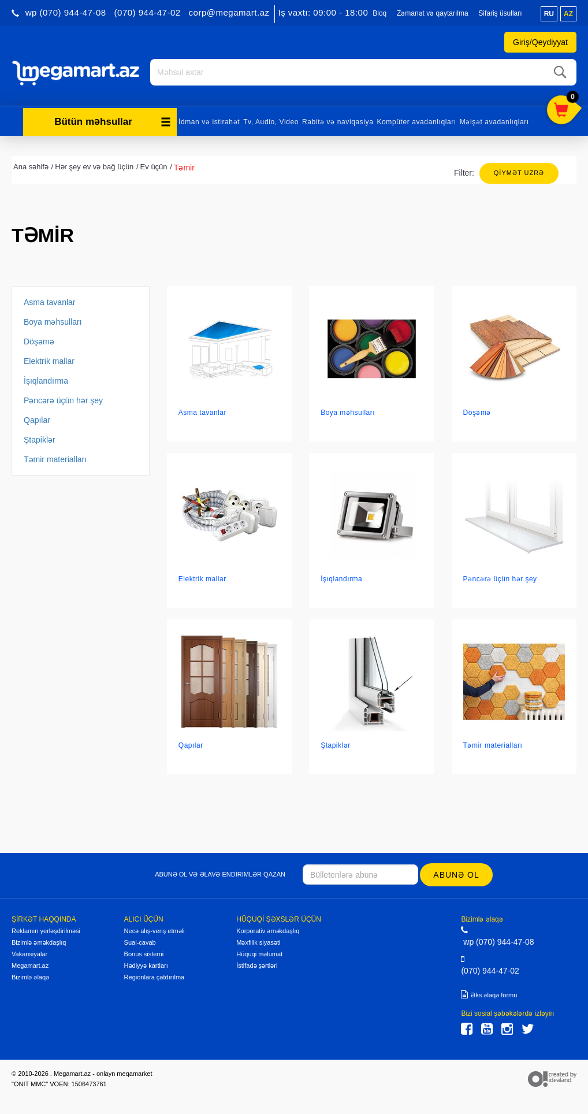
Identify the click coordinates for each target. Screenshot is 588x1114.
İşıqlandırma (46, 379)
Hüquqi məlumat (259, 952)
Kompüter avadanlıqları (416, 120)
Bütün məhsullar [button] (112, 119)
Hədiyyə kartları (146, 963)
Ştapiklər (39, 438)
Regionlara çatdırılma (154, 975)
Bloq (379, 13)
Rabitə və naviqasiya (337, 120)
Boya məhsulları (53, 320)
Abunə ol (457, 873)
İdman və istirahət (209, 120)
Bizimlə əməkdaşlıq (39, 940)
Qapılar (37, 418)
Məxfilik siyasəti (258, 940)
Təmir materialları (55, 457)
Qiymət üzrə (519, 171)
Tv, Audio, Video (271, 120)
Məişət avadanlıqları (494, 120)
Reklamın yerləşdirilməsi (46, 929)
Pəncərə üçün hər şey (63, 398)
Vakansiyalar (29, 952)
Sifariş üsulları (500, 13)
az (568, 14)
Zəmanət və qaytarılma (432, 13)
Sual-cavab (140, 940)
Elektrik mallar (49, 359)
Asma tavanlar (49, 300)
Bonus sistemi (143, 952)
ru (549, 14)
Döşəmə (39, 339)
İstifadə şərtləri (256, 963)
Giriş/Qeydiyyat (540, 42)
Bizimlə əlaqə (30, 975)
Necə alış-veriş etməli (154, 929)
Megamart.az (30, 963)
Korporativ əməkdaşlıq (267, 929)
